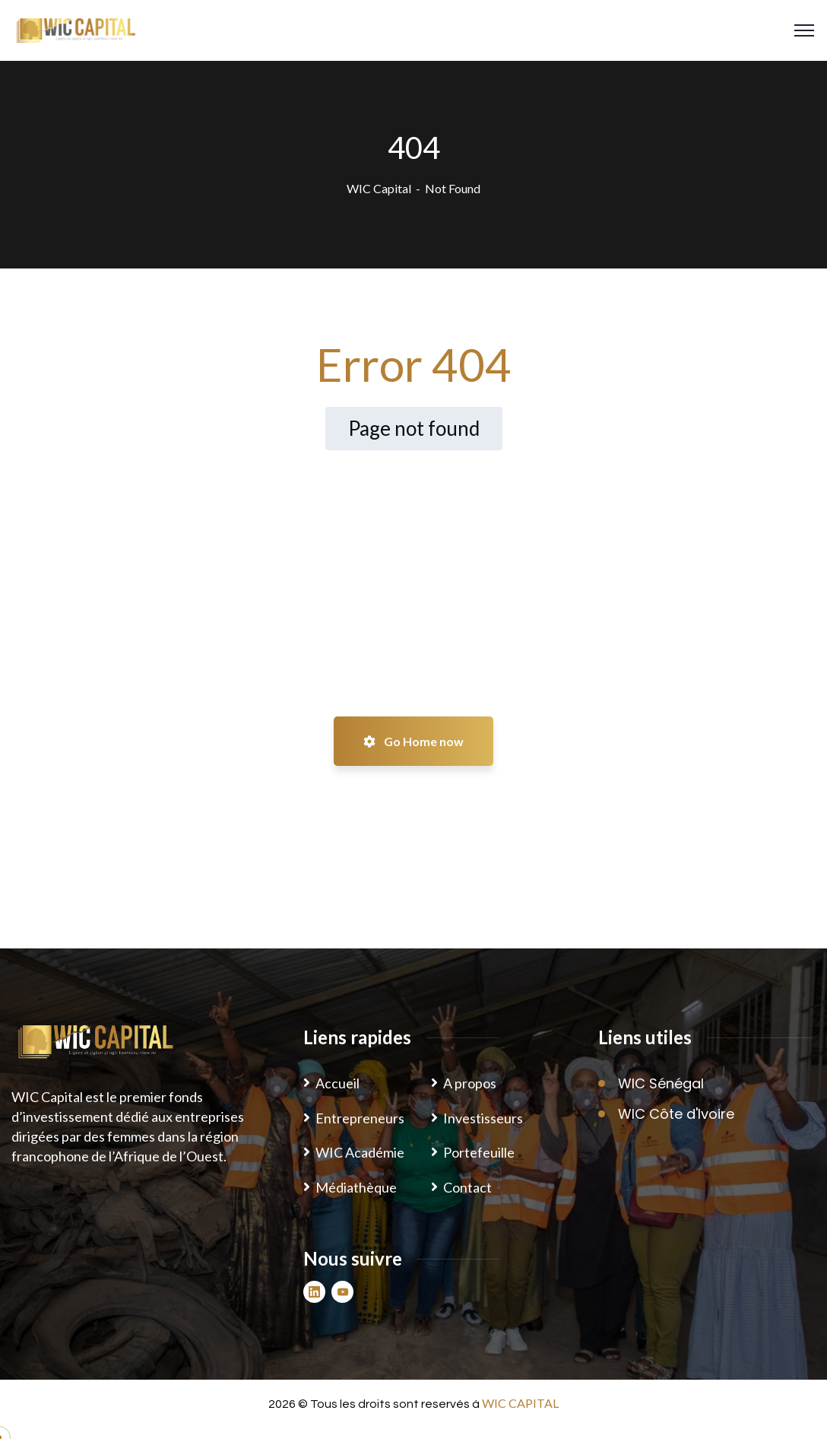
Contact (467, 1187)
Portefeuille (479, 1152)
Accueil (337, 1083)
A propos (469, 1083)
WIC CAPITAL (520, 1403)
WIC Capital (379, 188)
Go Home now (413, 741)
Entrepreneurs (359, 1118)
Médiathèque (356, 1187)
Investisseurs (483, 1118)
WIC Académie (359, 1152)
